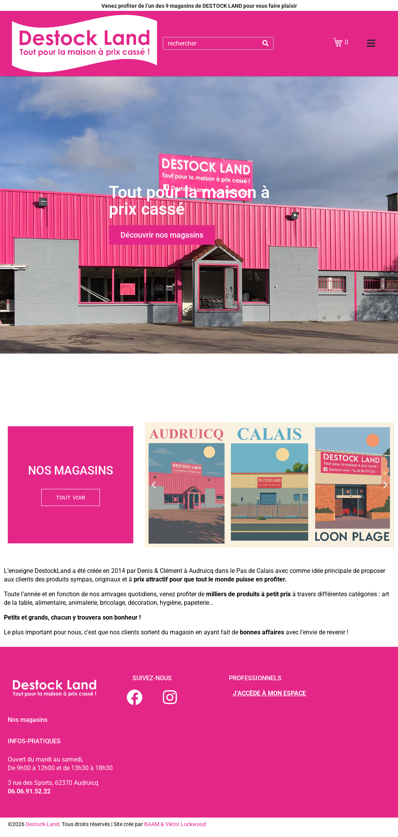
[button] (154, 485)
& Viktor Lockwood (183, 824)
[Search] (265, 43)
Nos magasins (27, 719)
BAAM (152, 824)
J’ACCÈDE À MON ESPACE (269, 693)
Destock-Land (42, 824)
